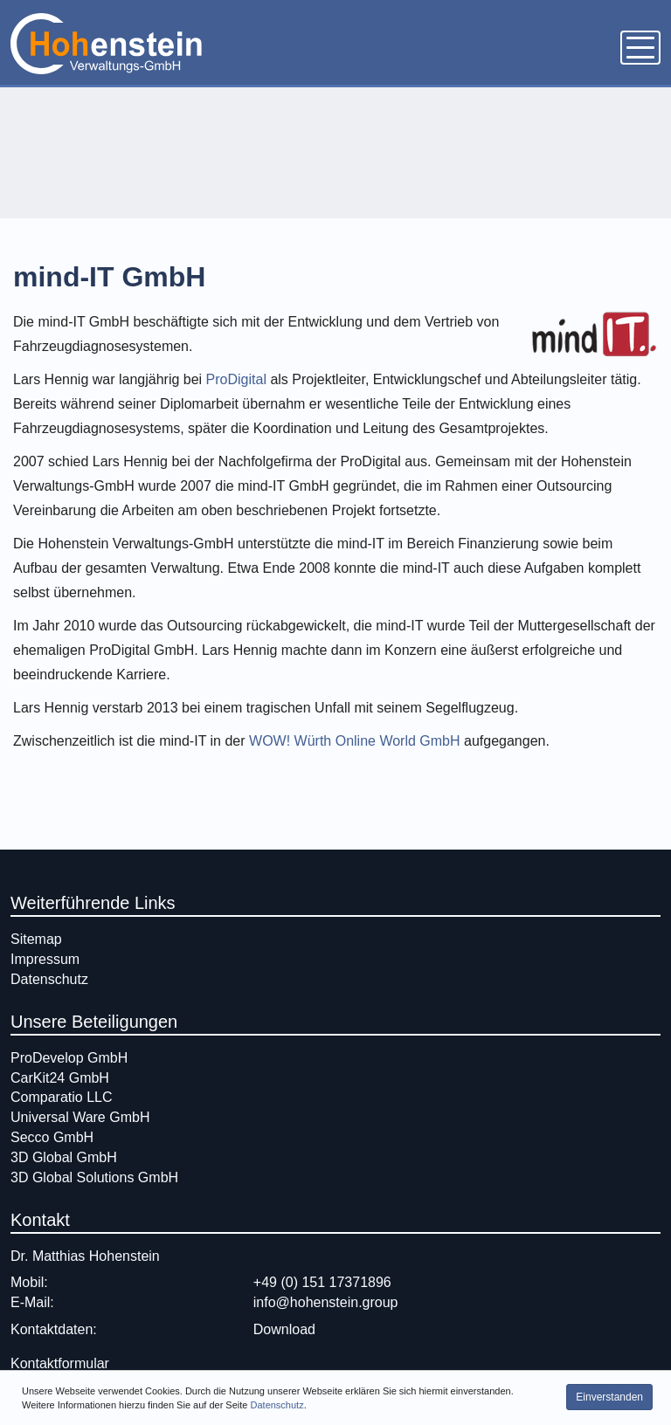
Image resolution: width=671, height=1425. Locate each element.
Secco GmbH (51, 1137)
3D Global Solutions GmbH (94, 1177)
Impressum (45, 959)
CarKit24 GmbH (59, 1077)
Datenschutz (277, 1417)
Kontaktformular (59, 1363)
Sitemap (36, 939)
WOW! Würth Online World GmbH (354, 740)
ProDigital (238, 379)
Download (284, 1329)
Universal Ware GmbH (79, 1117)
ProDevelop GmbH (69, 1057)
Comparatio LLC (61, 1097)
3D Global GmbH (63, 1157)
